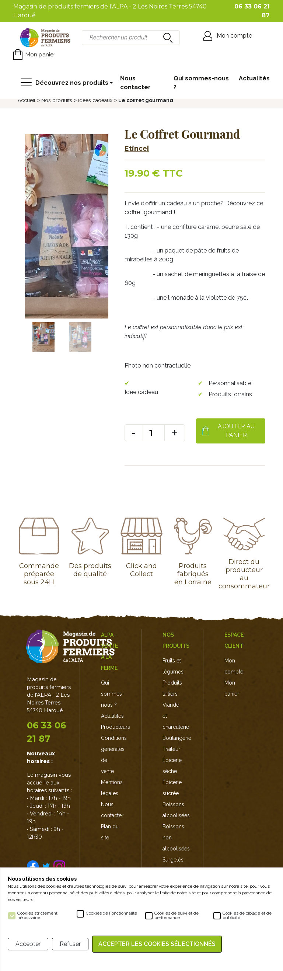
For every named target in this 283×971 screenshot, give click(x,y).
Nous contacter (135, 83)
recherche (166, 37)
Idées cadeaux (95, 100)
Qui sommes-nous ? (201, 83)
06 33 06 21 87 (46, 732)
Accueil (26, 100)
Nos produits (56, 100)
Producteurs (115, 727)
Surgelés (173, 860)
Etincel (137, 149)
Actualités (254, 78)
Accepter (28, 943)
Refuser (70, 943)
